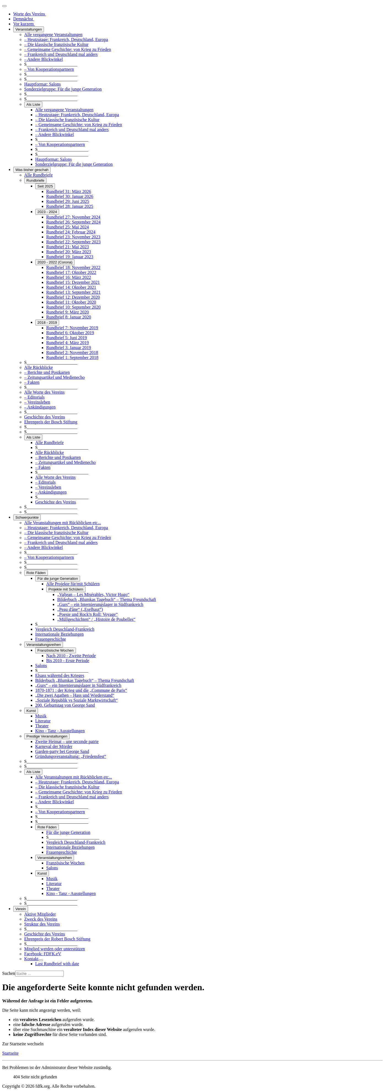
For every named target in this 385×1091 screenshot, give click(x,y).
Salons (41, 665)
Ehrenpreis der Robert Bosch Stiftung (57, 939)
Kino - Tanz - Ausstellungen (60, 730)
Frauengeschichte (50, 639)
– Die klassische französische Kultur (56, 44)
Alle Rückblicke (38, 367)
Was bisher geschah (31, 170)
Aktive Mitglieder (40, 914)
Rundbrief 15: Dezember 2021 (73, 282)
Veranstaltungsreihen (43, 645)
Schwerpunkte (26, 517)
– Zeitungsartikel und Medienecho (54, 377)
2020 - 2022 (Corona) (54, 262)
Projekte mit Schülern (65, 589)
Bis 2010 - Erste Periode (67, 660)
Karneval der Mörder (53, 746)
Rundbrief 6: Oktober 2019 (70, 332)
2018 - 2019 (47, 322)
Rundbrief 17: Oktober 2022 (71, 272)
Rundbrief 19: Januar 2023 (69, 256)
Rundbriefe (35, 180)
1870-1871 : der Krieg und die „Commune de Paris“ (81, 690)
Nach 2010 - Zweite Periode (71, 655)
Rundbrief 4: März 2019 (67, 342)
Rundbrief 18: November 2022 (73, 267)
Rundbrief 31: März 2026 (68, 191)
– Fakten (32, 382)
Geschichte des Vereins (44, 417)
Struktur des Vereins (42, 924)
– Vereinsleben (37, 402)
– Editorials (34, 397)
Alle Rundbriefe (38, 175)
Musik (40, 716)
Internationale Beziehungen (59, 634)
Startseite (10, 1053)
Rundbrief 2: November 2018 (72, 352)
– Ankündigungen (40, 407)
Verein (20, 909)
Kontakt (31, 958)
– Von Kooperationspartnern (49, 69)
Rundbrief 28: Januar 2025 (69, 206)
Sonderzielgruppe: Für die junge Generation (63, 89)
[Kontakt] (40, 960)
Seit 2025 (45, 186)
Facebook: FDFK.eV (42, 953)
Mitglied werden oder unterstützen (54, 948)
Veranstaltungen (28, 29)
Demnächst (23, 19)
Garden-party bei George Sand (62, 751)
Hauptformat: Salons (42, 84)
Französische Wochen (55, 650)
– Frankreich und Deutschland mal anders (61, 54)
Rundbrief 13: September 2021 (73, 292)
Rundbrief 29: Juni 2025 (67, 201)
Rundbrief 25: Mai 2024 (67, 227)
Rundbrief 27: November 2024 (73, 217)
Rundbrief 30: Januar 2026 (69, 196)
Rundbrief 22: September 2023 (73, 242)
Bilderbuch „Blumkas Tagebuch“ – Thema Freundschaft (106, 599)
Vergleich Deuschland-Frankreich (64, 629)
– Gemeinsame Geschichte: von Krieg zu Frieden (67, 49)
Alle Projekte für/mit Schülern (73, 583)
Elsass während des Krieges (59, 675)
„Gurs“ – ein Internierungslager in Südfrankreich (100, 604)
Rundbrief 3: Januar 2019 (68, 347)
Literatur (43, 721)
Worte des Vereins (29, 14)
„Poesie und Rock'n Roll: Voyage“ (87, 614)
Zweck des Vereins (40, 919)
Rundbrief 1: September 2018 (72, 357)
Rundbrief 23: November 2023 (73, 237)
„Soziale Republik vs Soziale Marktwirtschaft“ (76, 700)
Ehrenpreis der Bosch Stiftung (50, 422)
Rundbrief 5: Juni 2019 (66, 337)
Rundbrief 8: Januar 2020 (68, 317)
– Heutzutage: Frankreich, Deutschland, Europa (66, 39)
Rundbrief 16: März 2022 (68, 277)
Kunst (31, 711)
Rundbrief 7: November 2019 (72, 327)
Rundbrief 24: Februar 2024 (70, 232)
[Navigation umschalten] (4, 6)
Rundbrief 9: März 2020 (67, 312)
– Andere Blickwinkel (43, 59)
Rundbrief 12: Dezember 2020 (73, 297)
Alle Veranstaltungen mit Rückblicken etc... (62, 522)
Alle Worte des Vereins (44, 392)
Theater (42, 725)
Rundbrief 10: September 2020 (73, 307)
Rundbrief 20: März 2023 (68, 251)
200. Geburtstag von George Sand (65, 705)
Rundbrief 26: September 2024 (73, 222)
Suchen (8, 973)
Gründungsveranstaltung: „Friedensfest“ (70, 756)
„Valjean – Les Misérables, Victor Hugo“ (93, 594)
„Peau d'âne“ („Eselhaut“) (80, 609)
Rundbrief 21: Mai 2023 (67, 246)
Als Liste (33, 104)
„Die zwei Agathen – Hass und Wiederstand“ (74, 695)
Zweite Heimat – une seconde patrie (67, 741)
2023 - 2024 (47, 212)
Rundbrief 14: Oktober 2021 (71, 287)
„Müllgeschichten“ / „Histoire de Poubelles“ (96, 619)
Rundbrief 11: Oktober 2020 (71, 302)
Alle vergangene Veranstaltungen (53, 34)
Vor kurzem (24, 23)
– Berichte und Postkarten (47, 372)
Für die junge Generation (57, 578)
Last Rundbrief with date (57, 963)
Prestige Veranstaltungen (46, 736)
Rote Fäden (36, 573)
